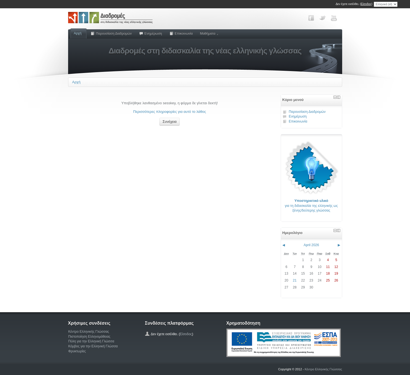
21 (294, 280)
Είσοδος (366, 4)
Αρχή (78, 33)
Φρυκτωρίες (77, 351)
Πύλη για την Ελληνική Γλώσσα (91, 341)
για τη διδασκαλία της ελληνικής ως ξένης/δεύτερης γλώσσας (311, 205)
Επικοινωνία (181, 33)
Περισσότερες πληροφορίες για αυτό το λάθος (169, 112)
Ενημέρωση (150, 33)
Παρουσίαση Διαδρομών (111, 33)
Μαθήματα (209, 33)
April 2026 (311, 245)
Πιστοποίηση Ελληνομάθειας (89, 336)
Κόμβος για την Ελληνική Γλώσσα (93, 346)
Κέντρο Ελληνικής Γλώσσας (88, 332)
